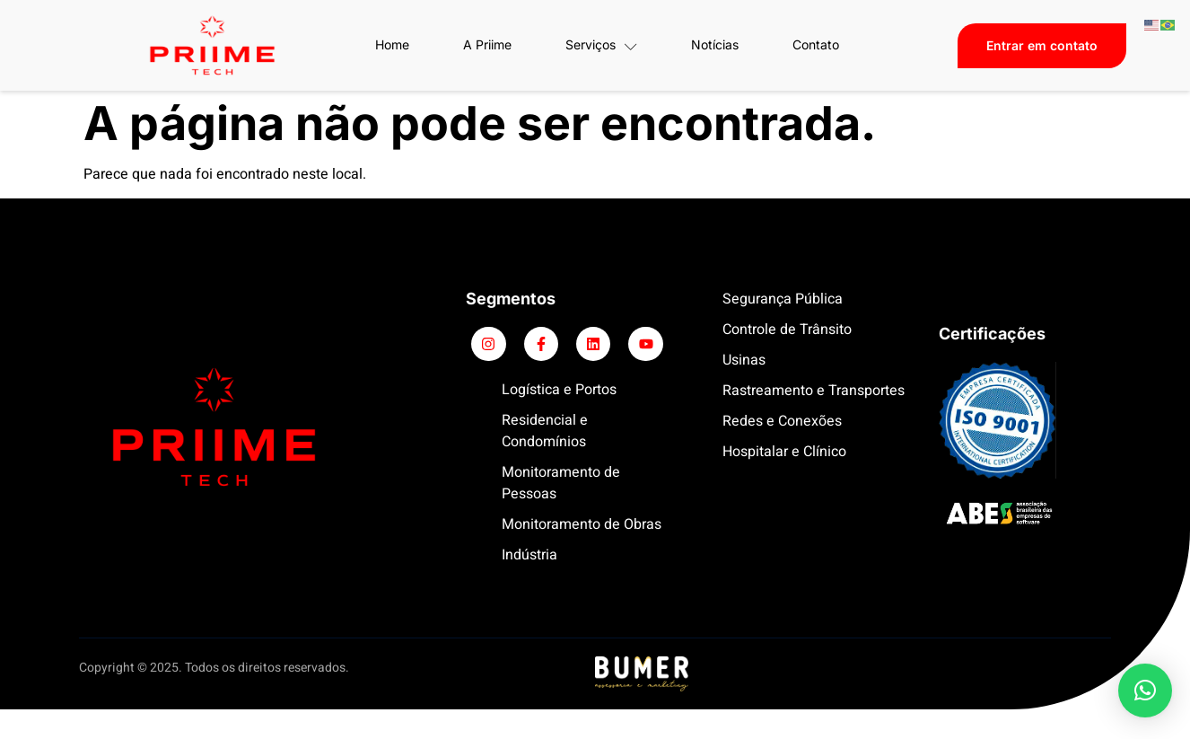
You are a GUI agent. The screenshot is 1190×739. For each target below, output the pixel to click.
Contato (815, 44)
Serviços (601, 45)
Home (392, 44)
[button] (1145, 690)
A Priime (487, 44)
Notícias (715, 44)
